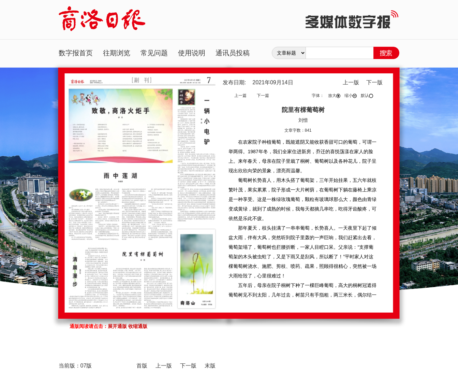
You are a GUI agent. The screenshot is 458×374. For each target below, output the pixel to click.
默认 (367, 95)
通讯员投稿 (233, 53)
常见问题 (154, 53)
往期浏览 (116, 53)
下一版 (374, 82)
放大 (334, 95)
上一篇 (240, 95)
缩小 (350, 95)
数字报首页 (76, 53)
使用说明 (191, 53)
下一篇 (263, 95)
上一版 (351, 82)
